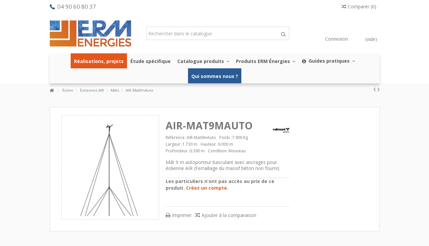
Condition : (218, 151)
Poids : (225, 137)
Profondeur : (178, 151)
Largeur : (174, 144)
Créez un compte (206, 188)
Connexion (336, 39)
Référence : (176, 137)
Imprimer (182, 215)
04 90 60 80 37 (76, 6)
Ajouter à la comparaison (229, 215)
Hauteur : (209, 144)
